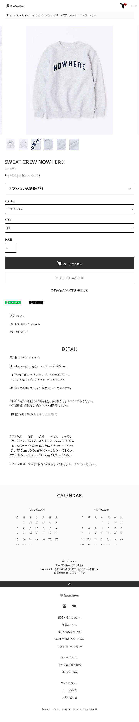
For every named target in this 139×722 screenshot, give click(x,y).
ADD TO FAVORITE (69, 278)
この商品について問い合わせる (69, 290)
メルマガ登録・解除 (69, 664)
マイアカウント (69, 683)
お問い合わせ (69, 697)
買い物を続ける (18, 332)
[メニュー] (133, 6)
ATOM (73, 672)
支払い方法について (69, 632)
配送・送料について (69, 617)
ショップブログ (69, 657)
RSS (64, 672)
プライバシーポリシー (69, 646)
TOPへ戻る (69, 584)
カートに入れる (69, 263)
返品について (17, 315)
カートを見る (69, 690)
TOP (9, 15)
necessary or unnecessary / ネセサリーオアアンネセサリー (48, 15)
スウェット (90, 15)
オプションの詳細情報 (26, 188)
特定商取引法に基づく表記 (25, 324)
